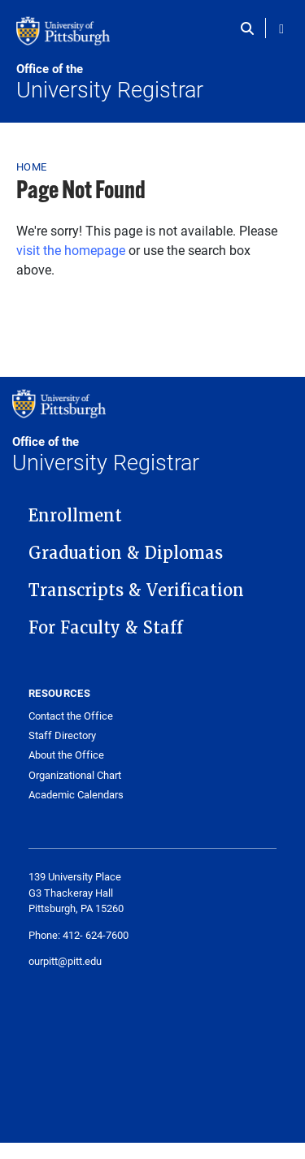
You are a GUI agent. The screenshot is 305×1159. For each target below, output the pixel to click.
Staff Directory (62, 735)
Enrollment (75, 515)
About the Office (66, 755)
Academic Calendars (76, 795)
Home (31, 166)
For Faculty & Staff (105, 627)
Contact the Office (70, 716)
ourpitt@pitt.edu (65, 961)
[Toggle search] (251, 28)
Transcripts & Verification (136, 590)
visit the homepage (70, 249)
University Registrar (152, 82)
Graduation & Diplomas (125, 553)
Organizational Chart (74, 775)
